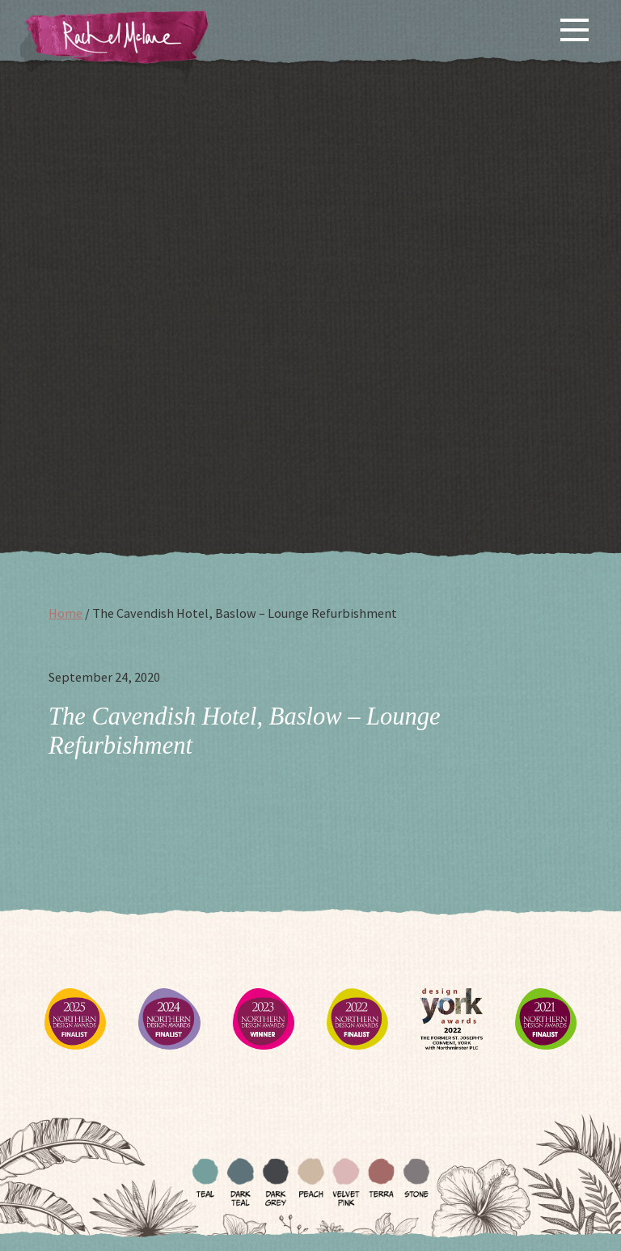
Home (65, 613)
